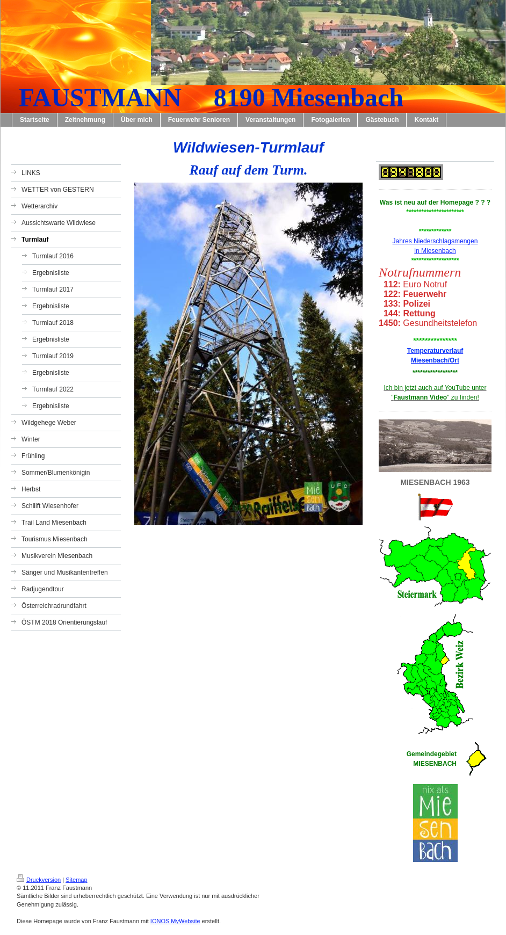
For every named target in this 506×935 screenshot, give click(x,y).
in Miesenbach (435, 251)
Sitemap (76, 879)
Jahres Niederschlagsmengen (435, 241)
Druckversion (39, 879)
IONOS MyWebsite (175, 921)
